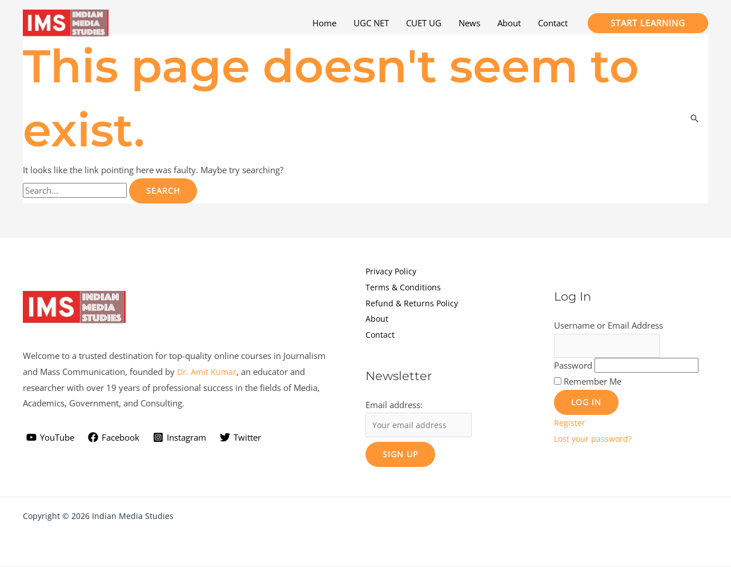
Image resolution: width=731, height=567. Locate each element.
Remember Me (592, 382)
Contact (380, 334)
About (377, 318)
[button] (648, 23)
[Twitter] (240, 438)
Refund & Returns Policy (413, 303)
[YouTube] (50, 438)
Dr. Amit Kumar (207, 372)
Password (573, 366)
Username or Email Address (608, 325)
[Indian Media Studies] (66, 21)
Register (569, 423)
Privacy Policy (393, 271)
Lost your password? (594, 439)
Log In (586, 403)
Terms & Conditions (404, 287)
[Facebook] (114, 438)
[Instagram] (180, 438)
